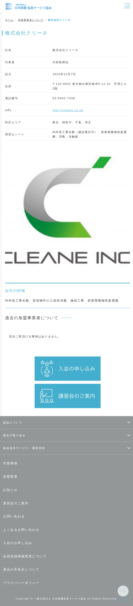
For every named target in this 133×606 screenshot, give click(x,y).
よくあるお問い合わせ (21, 529)
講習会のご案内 (16, 503)
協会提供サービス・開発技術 (24, 448)
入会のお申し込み (17, 543)
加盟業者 (10, 476)
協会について (12, 422)
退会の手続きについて (21, 569)
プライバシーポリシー (21, 583)
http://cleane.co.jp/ (68, 110)
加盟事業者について (31, 20)
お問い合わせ (14, 516)
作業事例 (10, 463)
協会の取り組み (14, 435)
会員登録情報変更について (25, 556)
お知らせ (10, 490)
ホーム (9, 20)
